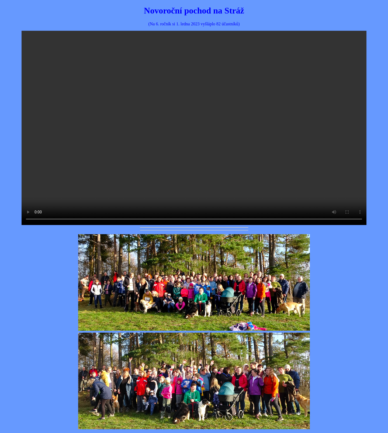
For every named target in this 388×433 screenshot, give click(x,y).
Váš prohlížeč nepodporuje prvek (194, 128)
